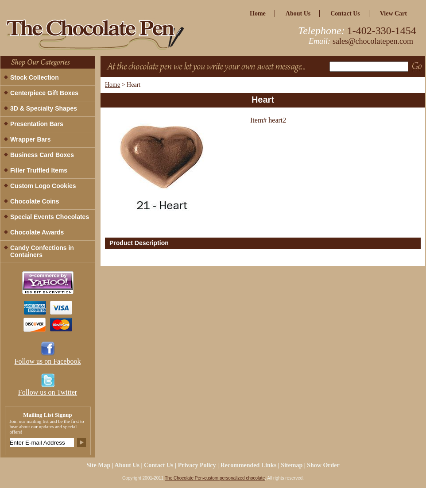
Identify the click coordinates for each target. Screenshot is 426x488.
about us (298, 13)
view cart (393, 13)
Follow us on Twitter (47, 392)
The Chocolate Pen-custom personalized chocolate (215, 478)
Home (112, 84)
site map (98, 465)
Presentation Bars (36, 123)
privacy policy (197, 465)
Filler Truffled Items (38, 170)
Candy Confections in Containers (42, 251)
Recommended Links (248, 465)
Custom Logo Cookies (43, 185)
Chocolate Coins (34, 201)
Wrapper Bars (30, 139)
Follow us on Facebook (48, 361)
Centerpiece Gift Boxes (44, 92)
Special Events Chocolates (49, 216)
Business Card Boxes (42, 154)
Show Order (323, 465)
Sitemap (291, 465)
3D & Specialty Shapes (43, 108)
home (258, 13)
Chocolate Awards (37, 232)
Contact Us (345, 13)
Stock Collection (34, 77)
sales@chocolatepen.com (373, 41)
